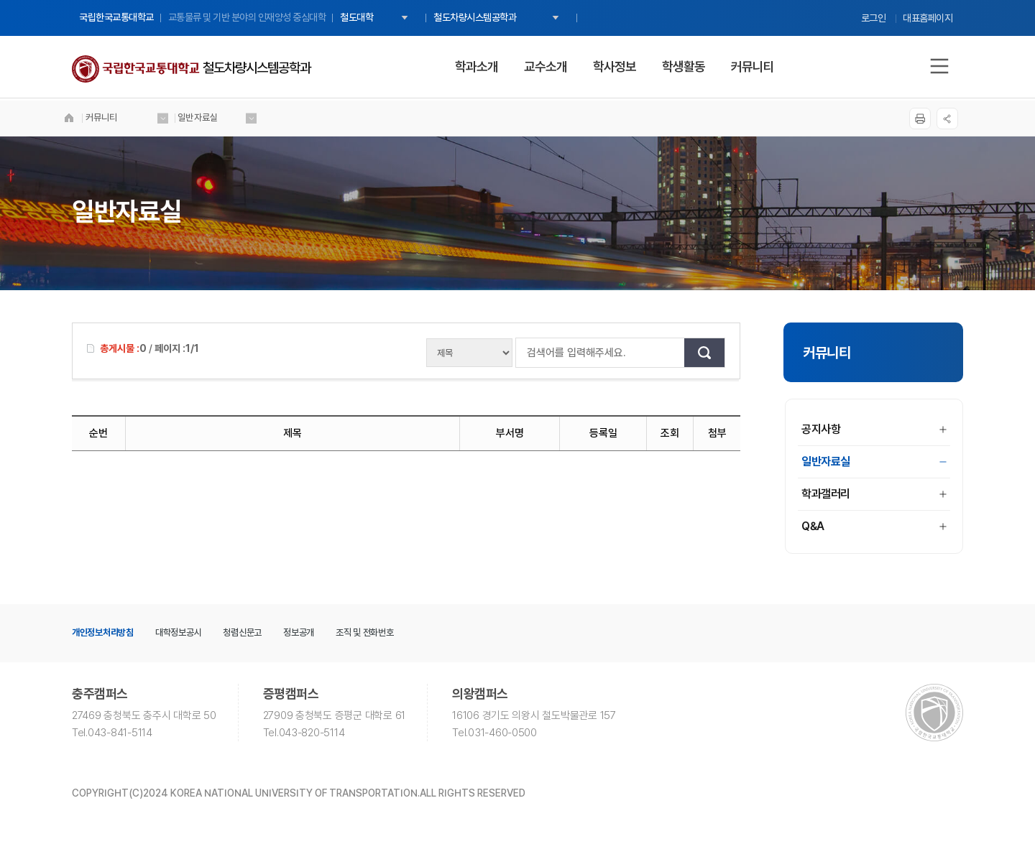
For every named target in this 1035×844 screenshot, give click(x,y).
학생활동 (683, 66)
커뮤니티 (752, 66)
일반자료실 (874, 461)
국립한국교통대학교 (116, 17)
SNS (938, 118)
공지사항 (874, 429)
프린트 (910, 118)
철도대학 (356, 17)
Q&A (874, 526)
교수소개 (545, 66)
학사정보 (614, 66)
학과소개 (476, 66)
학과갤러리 (874, 494)
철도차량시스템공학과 (474, 17)
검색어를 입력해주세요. (523, 352)
